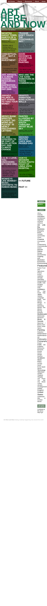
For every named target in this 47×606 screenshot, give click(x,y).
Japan (8, 41)
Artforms (40, 223)
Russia (39, 351)
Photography (5, 42)
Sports (39, 368)
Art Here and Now (23, 18)
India (39, 287)
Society (39, 363)
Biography (40, 231)
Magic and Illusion (28, 130)
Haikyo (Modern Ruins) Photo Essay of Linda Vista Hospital (26, 163)
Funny (39, 274)
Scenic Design (39, 353)
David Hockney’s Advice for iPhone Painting (25, 58)
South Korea (39, 366)
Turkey (39, 383)
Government (4, 93)
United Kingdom (40, 389)
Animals (9, 188)
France (39, 273)
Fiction (39, 268)
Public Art (8, 134)
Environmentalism (6, 92)
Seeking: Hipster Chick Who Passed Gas (26, 140)
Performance (29, 85)
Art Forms (11, 1)
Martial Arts (41, 307)
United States (22, 131)
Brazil (39, 232)
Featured (27, 44)
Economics (4, 107)
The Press (41, 378)
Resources (28, 1)
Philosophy (21, 47)
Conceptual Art (28, 43)
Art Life (9, 61)
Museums (21, 46)
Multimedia (40, 316)
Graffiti (25, 104)
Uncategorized (42, 387)
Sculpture (13, 134)
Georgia (39, 278)
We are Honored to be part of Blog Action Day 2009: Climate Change (9, 143)
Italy (14, 133)
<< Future (24, 181)
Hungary (21, 85)
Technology (21, 66)
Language (40, 298)
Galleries (32, 44)
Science (8, 189)
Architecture (41, 218)
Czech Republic (40, 248)
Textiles (39, 373)
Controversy (21, 44)
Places (20, 1)
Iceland (39, 286)
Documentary (41, 255)
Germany (21, 104)
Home (44, 1)
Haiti (43, 283)
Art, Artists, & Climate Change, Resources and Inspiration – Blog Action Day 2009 (9, 82)
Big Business (40, 228)
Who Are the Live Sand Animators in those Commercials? (27, 79)
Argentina (32, 103)
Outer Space (41, 327)
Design (39, 253)
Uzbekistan (41, 396)
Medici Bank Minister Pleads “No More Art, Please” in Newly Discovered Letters (9, 123)
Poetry (3, 167)
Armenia (40, 221)
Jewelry (39, 296)
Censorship (41, 236)
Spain (43, 367)
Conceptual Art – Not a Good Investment (9, 57)
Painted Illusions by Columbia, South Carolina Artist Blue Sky (26, 122)
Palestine (40, 332)
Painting (31, 65)
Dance (39, 251)
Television (40, 372)
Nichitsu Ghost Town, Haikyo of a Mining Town (9, 36)
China (39, 237)
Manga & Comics (41, 303)
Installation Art (22, 45)
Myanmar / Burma (41, 324)
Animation (26, 84)
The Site (41, 380)
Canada (39, 234)
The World (41, 382)
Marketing (9, 107)
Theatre (40, 377)
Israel (24, 85)
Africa (39, 213)
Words (39, 401)
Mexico (39, 309)
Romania (40, 349)
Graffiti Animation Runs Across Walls (26, 98)
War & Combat (41, 399)
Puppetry (40, 346)
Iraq (44, 291)
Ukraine (20, 87)
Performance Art (28, 46)
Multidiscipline (29, 45)
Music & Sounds (41, 320)
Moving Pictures (40, 311)
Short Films (8, 167)
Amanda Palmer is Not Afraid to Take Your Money (10, 99)
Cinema (40, 239)
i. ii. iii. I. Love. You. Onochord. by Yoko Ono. (10, 161)
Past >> (23, 187)
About (37, 1)
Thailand (40, 375)
